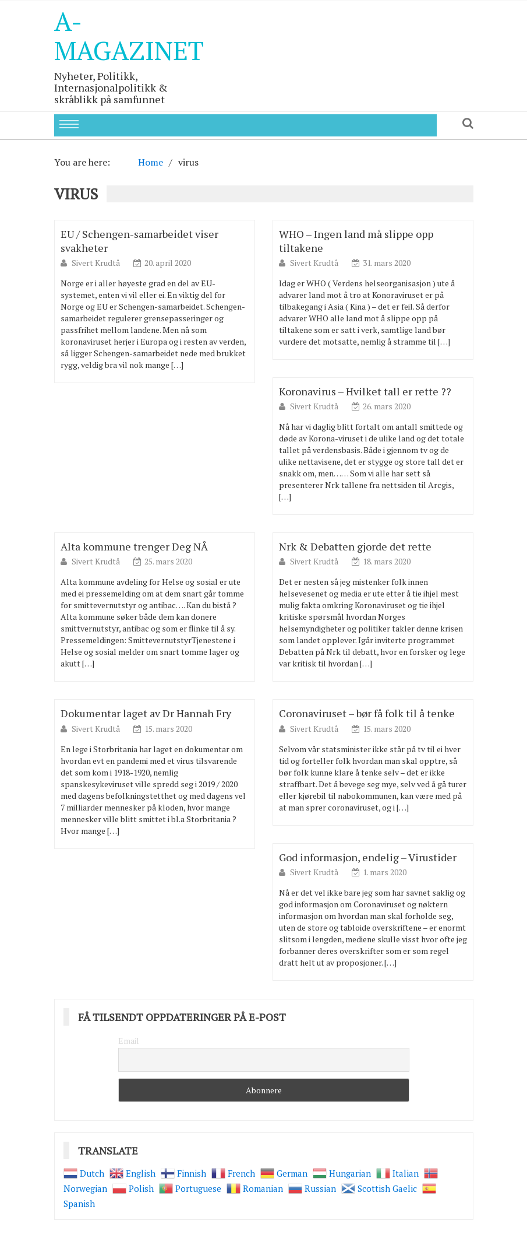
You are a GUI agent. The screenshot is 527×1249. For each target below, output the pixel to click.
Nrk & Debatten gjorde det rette (355, 546)
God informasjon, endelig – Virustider (368, 857)
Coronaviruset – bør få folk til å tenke (367, 713)
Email (128, 1040)
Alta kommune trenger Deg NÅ (134, 546)
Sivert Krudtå (97, 262)
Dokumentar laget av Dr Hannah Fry (146, 713)
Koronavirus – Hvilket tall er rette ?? (365, 391)
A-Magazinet (129, 35)
